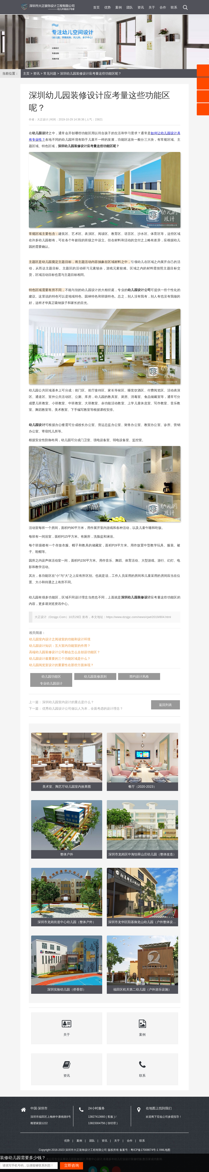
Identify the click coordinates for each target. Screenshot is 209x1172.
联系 (174, 7)
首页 (96, 7)
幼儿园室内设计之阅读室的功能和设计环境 (59, 639)
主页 (26, 73)
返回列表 (165, 698)
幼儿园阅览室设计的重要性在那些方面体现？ (61, 665)
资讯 (140, 7)
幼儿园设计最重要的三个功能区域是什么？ (59, 658)
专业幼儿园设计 (146, 676)
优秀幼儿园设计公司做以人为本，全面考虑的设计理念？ (82, 701)
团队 (129, 7)
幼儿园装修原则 (79, 676)
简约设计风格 (112, 676)
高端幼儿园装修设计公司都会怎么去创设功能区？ (64, 652)
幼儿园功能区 (46, 676)
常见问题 (49, 73)
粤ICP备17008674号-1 (144, 1143)
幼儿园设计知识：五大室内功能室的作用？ (59, 645)
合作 (163, 7)
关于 (152, 7)
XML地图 (164, 1143)
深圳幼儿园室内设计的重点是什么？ (68, 695)
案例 (118, 7)
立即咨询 (71, 1165)
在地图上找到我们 (159, 1101)
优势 (107, 7)
